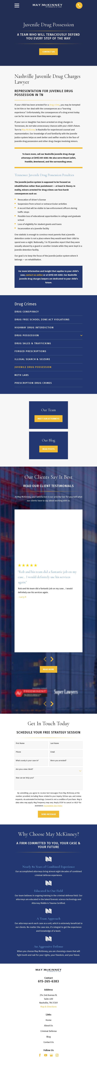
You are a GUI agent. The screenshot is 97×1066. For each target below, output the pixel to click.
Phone (18, 752)
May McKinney (28, 129)
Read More (48, 669)
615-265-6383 (48, 981)
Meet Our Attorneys (48, 418)
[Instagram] (57, 1055)
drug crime (54, 105)
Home (48, 1020)
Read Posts (48, 449)
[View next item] (52, 659)
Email (52, 752)
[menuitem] (48, 311)
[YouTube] (45, 1055)
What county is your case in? (27, 761)
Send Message (48, 814)
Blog (48, 1036)
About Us (48, 1025)
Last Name (54, 743)
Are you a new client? (24, 769)
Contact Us (48, 51)
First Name (20, 743)
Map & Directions (48, 1006)
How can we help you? (25, 778)
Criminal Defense (48, 1031)
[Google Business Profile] (51, 1055)
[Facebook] (39, 1055)
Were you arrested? (58, 761)
